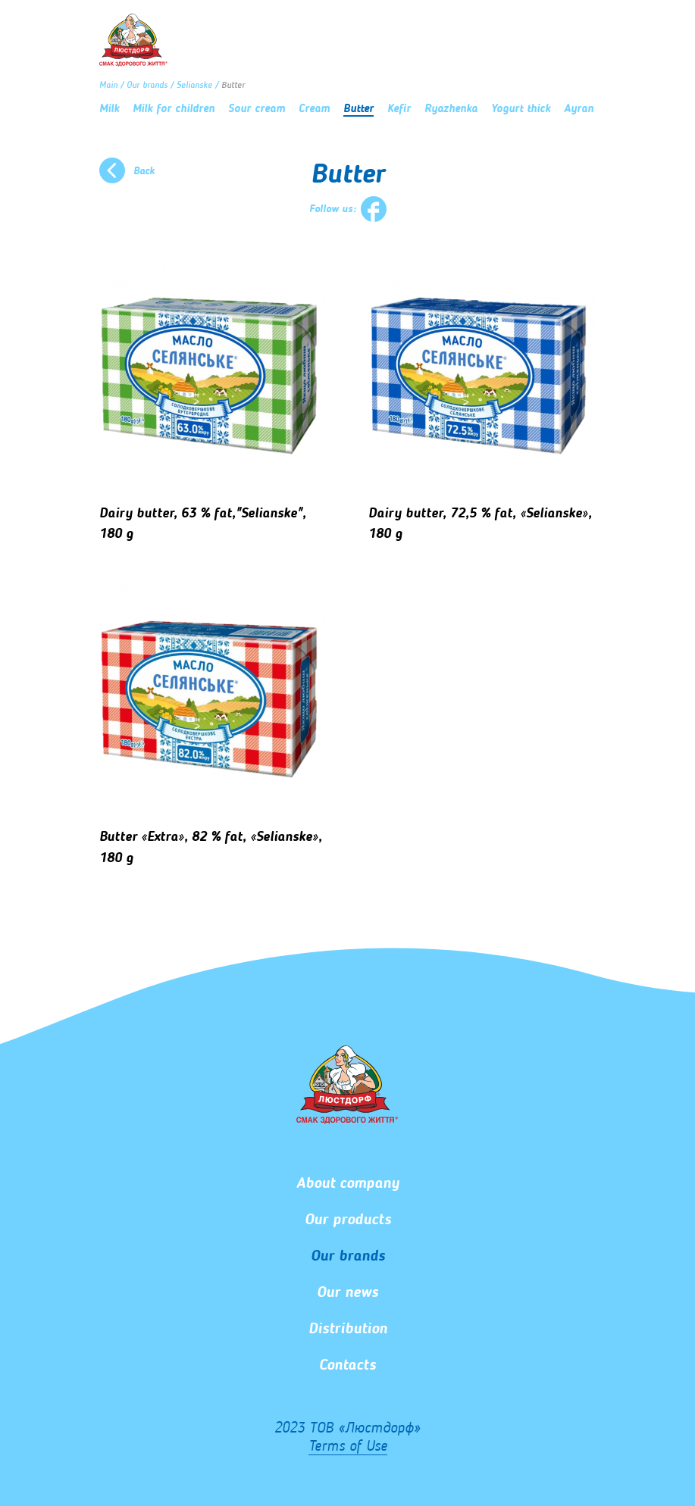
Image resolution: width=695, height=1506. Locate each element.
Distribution (347, 1329)
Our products (348, 1220)
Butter (358, 109)
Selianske (194, 85)
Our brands (147, 85)
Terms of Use (347, 1446)
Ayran (578, 109)
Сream (314, 109)
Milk (109, 109)
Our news (347, 1293)
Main (108, 85)
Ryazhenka (450, 109)
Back (144, 171)
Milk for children (173, 109)
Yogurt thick (520, 109)
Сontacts (347, 1365)
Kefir (399, 109)
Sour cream (256, 109)
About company (347, 1184)
